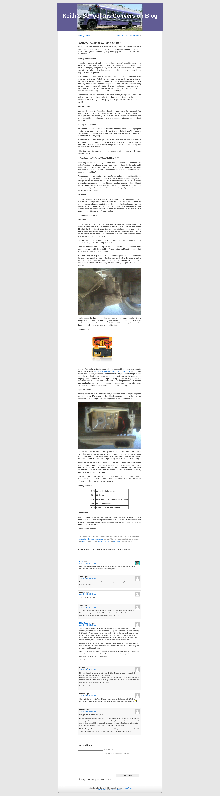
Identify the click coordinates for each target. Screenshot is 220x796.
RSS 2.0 (85, 541)
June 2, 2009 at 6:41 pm (87, 563)
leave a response (104, 541)
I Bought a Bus (84, 36)
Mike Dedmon (85, 623)
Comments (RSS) (115, 789)
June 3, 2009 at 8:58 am (87, 607)
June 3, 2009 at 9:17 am (87, 625)
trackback (116, 541)
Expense (91, 539)
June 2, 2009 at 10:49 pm (87, 578)
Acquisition (83, 539)
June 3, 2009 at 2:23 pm (87, 670)
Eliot (81, 561)
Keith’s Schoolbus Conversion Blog (110, 16)
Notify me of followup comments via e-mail (96, 780)
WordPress (128, 788)
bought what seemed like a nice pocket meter (112, 371)
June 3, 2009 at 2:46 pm (87, 711)
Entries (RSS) (102, 789)
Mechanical (99, 539)
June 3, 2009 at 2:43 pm (87, 695)
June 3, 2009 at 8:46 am (87, 594)
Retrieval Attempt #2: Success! (128, 36)
